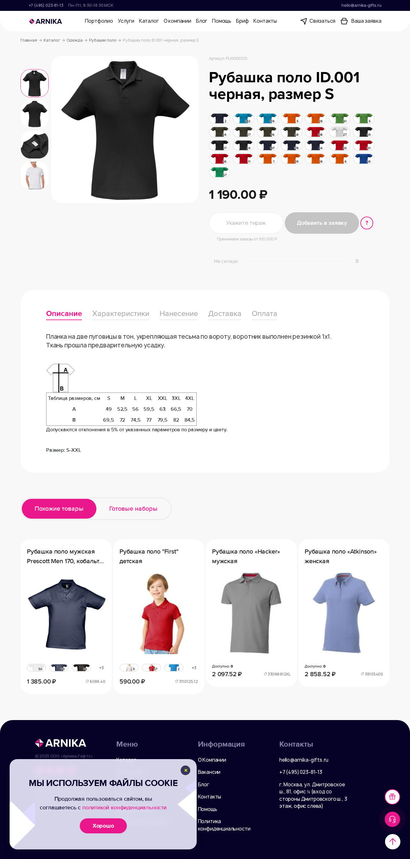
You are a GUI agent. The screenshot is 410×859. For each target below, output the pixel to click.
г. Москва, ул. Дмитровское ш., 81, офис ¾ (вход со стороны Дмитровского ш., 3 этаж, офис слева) (313, 795)
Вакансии (209, 772)
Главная (31, 40)
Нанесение (179, 313)
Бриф (242, 21)
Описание (64, 313)
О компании (177, 21)
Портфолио (99, 21)
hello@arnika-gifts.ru (361, 5)
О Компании (212, 760)
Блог (201, 21)
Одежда (77, 40)
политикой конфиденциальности (124, 807)
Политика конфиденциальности (224, 825)
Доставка (225, 313)
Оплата (264, 313)
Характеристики (120, 313)
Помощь (221, 21)
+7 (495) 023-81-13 (46, 5)
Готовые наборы (133, 509)
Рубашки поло (105, 40)
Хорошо (103, 825)
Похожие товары (59, 509)
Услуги (126, 21)
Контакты (265, 21)
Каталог (149, 21)
